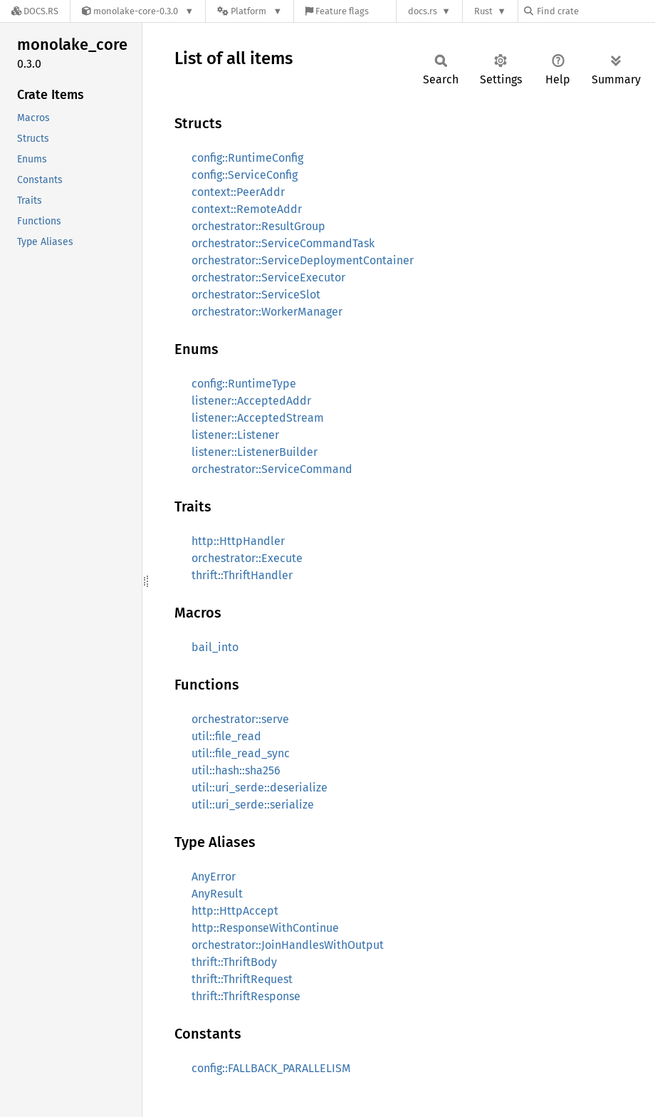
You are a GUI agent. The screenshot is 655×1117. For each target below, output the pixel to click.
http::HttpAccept (235, 911)
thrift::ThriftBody (234, 962)
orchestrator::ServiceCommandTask (283, 243)
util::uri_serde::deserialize (260, 787)
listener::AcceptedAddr (251, 400)
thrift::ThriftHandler (242, 575)
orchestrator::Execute (247, 558)
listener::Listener (235, 435)
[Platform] (249, 11)
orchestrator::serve (240, 719)
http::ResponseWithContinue (265, 928)
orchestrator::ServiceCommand (272, 469)
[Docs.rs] (35, 11)
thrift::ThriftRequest (242, 979)
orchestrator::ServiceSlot (256, 294)
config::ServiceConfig (245, 175)
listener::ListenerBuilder (255, 452)
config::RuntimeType (244, 383)
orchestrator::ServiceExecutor (268, 277)
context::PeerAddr (238, 192)
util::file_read (226, 736)
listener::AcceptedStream (258, 418)
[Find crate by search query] (595, 11)
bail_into (215, 647)
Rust (483, 11)
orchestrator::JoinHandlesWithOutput (288, 945)
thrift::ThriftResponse (246, 996)
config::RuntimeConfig (247, 158)
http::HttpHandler (238, 541)
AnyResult (217, 893)
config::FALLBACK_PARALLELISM (271, 1068)
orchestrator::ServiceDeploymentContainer (303, 260)
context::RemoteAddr (247, 209)
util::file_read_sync (241, 753)
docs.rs (422, 11)
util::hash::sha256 (236, 770)
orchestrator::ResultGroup (258, 226)
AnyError (214, 876)
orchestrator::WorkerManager (267, 311)
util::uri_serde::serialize (253, 804)
